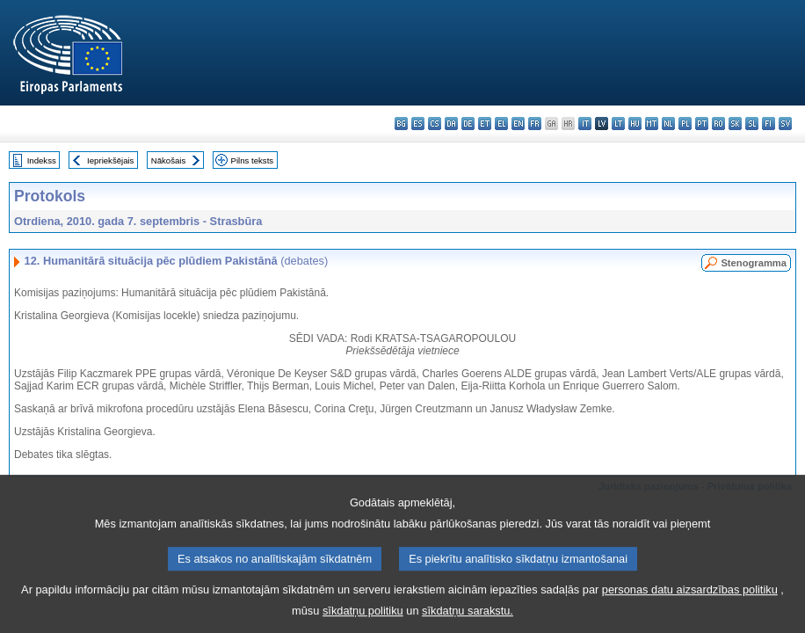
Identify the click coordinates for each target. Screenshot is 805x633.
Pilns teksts (252, 160)
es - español (417, 123)
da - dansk (451, 123)
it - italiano (584, 123)
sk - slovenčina (735, 123)
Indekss (41, 160)
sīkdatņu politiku (363, 620)
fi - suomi (768, 123)
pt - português (701, 123)
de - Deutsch (468, 123)
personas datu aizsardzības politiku (690, 599)
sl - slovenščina (751, 123)
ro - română (718, 123)
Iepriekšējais (110, 160)
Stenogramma (754, 263)
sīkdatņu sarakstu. (467, 620)
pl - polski (685, 123)
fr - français (534, 123)
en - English (518, 123)
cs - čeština (434, 123)
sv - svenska (785, 123)
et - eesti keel (484, 123)
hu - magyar (635, 123)
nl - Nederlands (668, 123)
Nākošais (168, 160)
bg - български (401, 123)
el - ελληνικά (501, 123)
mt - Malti (651, 123)
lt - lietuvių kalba (618, 123)
